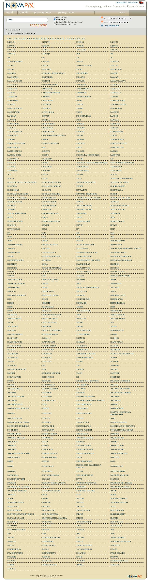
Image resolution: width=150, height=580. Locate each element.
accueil (9, 12)
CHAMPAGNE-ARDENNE (120, 256)
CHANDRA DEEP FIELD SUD (88, 260)
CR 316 (44, 494)
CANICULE (46, 108)
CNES (78, 365)
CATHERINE (12, 170)
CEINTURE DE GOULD (51, 182)
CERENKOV (115, 213)
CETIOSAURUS (13, 229)
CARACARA (115, 124)
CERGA (44, 217)
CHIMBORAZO (116, 299)
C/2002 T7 (45, 42)
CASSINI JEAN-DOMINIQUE (88, 155)
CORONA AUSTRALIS (85, 453)
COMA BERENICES (84, 404)
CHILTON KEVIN (83, 299)
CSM (112, 529)
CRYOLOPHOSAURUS (16, 529)
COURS (113, 491)
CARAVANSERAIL (14, 131)
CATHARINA (46, 166)
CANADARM (12, 100)
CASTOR (79, 159)
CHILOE (44, 299)
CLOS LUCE (46, 361)
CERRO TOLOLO (117, 221)
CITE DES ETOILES (49, 334)
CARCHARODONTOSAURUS (53, 135)
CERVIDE (45, 225)
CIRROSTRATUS (117, 330)
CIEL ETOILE (12, 326)
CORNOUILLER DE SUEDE (18, 453)
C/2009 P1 (80, 46)
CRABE (10, 498)
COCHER (114, 369)
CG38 (78, 237)
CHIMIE (10, 303)
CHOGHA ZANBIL (83, 311)
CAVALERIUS (115, 170)
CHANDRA (46, 260)
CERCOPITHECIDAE (50, 213)
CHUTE (10, 322)
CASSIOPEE (115, 155)
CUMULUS (11, 541)
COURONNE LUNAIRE (51, 491)
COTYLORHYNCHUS (50, 475)
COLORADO (46, 396)
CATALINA (11, 163)
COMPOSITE (46, 413)
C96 (77, 57)
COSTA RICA (46, 471)
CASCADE (80, 151)
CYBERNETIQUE (48, 553)
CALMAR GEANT (14, 81)
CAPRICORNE (13, 124)
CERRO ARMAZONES (50, 221)
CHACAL (79, 241)
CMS (43, 365)
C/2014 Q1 (11, 54)
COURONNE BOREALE (17, 491)
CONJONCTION (82, 422)
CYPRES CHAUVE (49, 565)
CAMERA (11, 92)
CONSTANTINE (47, 426)
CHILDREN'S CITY (118, 295)
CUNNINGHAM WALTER (120, 541)
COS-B (113, 461)
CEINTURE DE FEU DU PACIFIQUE (22, 182)
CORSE (10, 461)
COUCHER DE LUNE (84, 475)
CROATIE (114, 518)
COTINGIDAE (13, 475)
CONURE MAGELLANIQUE (121, 430)
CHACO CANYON (117, 241)
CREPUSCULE (13, 506)
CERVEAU (11, 225)
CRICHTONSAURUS (49, 514)
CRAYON (80, 502)
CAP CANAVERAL (83, 116)
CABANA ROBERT (15, 61)
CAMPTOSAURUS (83, 96)
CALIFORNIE (46, 77)
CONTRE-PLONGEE (84, 430)
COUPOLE (114, 479)
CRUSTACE (46, 526)
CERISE (79, 217)
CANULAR (11, 116)
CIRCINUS (11, 330)
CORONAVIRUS (13, 457)
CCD (9, 174)
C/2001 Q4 (11, 42)
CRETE (113, 506)
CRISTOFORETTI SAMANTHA (54, 518)
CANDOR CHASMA (118, 104)
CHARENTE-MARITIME (51, 268)
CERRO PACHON (83, 221)
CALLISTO (80, 77)
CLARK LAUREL (14, 346)
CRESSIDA (45, 506)
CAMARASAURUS (118, 81)
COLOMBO (80, 392)
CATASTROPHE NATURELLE (122, 163)
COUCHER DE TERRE (16, 479)
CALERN (114, 73)
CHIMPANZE (81, 303)
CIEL (112, 322)
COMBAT (114, 404)
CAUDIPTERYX (82, 170)
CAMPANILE (115, 92)
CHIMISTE (45, 303)
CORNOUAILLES (117, 449)
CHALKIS (45, 248)
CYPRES (10, 565)
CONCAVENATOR (14, 418)
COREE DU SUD (117, 445)
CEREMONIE (81, 213)
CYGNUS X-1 (46, 561)
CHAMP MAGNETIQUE (51, 256)
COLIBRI (11, 385)
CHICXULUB (81, 291)
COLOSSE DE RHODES (85, 396)
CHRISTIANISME (14, 318)
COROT (79, 457)
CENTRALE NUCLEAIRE (17, 194)
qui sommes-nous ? (121, 2)
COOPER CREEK (14, 434)
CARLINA (11, 139)
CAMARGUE (12, 85)
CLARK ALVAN (116, 342)
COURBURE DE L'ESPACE (121, 483)
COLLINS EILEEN (14, 389)
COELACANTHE (14, 377)
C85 (111, 54)
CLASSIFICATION (48, 346)
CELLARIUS (12, 186)
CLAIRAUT (80, 342)
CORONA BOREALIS (118, 453)
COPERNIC (114, 434)
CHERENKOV (116, 283)
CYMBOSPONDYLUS (119, 561)
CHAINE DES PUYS (49, 244)
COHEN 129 (115, 377)
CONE (112, 418)
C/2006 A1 (80, 42)
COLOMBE (11, 392)
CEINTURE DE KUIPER (85, 182)
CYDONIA (45, 557)
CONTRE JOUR (47, 430)
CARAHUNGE (47, 128)
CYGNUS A (11, 561)
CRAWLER (45, 502)
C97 (111, 57)
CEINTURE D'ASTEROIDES (121, 178)
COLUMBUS (115, 400)
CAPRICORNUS (48, 124)
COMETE (45, 408)
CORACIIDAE (13, 441)
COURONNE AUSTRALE (120, 487)
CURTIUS (45, 549)
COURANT (11, 483)
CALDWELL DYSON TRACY (53, 73)
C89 (8, 57)
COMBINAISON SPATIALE (18, 408)
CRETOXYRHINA (14, 510)
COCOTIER (114, 373)
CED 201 (113, 174)
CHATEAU (80, 276)
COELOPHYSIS (47, 377)
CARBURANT (13, 135)
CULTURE (80, 537)
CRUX (78, 526)
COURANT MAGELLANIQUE (53, 483)
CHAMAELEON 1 (48, 252)
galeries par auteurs (66, 12)
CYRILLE (80, 565)
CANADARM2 (47, 100)
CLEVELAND (12, 357)
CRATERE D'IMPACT (118, 498)
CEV (77, 229)
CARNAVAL (81, 139)
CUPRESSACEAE (48, 545)
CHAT (43, 276)
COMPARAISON (116, 408)
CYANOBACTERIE (15, 553)
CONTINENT (12, 430)
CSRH (43, 533)
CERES (10, 217)
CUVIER (113, 549)
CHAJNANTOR (116, 244)
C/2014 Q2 (45, 54)
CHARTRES (46, 272)
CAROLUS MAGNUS (50, 143)
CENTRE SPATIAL (49, 198)
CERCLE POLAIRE (118, 209)
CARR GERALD (13, 147)
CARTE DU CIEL (117, 147)
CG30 (9, 237)
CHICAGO (11, 291)
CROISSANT (46, 522)
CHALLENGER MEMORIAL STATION (125, 248)
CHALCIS (11, 248)
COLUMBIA (12, 400)
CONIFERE (46, 422)
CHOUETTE (12, 315)
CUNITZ (79, 541)
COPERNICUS (47, 438)
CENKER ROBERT (117, 186)
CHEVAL (45, 287)
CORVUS (45, 461)
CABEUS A (114, 61)
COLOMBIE (46, 392)
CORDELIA (12, 445)
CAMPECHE (12, 96)
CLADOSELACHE (14, 342)
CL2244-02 (114, 338)
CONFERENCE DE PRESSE (18, 422)
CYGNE (79, 557)
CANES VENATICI (14, 108)
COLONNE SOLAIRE (15, 396)
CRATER (45, 498)
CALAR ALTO (116, 69)
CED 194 (79, 174)
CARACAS (11, 128)
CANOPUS (114, 112)
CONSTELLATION (83, 426)
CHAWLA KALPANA (50, 279)
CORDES (45, 445)
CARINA (113, 135)
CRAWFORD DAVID (15, 502)
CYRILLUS (114, 565)
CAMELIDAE (46, 89)
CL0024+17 (45, 338)
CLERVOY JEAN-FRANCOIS (122, 353)
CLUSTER (114, 361)
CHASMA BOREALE (84, 272)
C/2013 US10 (81, 50)
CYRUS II (11, 568)
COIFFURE (45, 381)
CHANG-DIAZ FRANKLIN (121, 260)
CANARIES (46, 104)
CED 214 (10, 178)
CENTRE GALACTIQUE (17, 198)
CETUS (44, 229)
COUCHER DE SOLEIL (119, 475)
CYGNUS (114, 557)
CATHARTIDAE (82, 166)
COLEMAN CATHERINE (120, 381)
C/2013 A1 (45, 50)
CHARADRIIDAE (83, 264)
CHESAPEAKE (13, 287)
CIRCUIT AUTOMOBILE (51, 330)
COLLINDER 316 (48, 385)
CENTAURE (46, 190)
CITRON (113, 334)
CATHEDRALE (116, 166)
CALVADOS (81, 81)
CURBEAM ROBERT (84, 545)
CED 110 (44, 174)
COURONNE (81, 487)
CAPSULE (80, 124)
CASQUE (114, 151)
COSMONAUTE (116, 466)
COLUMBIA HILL (48, 400)
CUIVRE (10, 537)
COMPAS (11, 413)
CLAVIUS (11, 350)
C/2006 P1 (114, 42)
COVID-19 (11, 494)
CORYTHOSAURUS (84, 461)
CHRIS (78, 315)
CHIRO (10, 311)
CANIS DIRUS (116, 108)
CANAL (79, 100)
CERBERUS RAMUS (84, 209)
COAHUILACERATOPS (16, 369)
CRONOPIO (12, 526)
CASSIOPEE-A (13, 159)
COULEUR (45, 479)
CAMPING (45, 96)
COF (77, 377)
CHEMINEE (80, 279)
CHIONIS (79, 307)
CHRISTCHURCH (117, 315)
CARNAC (45, 139)
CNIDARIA (114, 365)
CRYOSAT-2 (81, 529)
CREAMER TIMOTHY (119, 502)
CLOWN (79, 361)
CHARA (44, 264)
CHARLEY (114, 268)
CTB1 (78, 533)
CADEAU (45, 65)
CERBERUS (46, 209)
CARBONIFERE (116, 131)
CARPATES (80, 143)
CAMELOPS (115, 89)
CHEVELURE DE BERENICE (88, 287)
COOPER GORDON (49, 434)
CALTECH (45, 81)
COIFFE (10, 381)
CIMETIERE (46, 326)
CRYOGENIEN (116, 526)
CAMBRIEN (115, 85)
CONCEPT (45, 418)
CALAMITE (46, 69)
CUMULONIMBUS (117, 537)
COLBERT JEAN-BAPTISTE (87, 381)
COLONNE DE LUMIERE (120, 392)
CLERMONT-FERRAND (85, 353)
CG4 (112, 237)
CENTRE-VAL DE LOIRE (120, 198)
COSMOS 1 (11, 471)
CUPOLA (11, 545)
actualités (23, 12)
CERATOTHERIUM (84, 205)
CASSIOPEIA (46, 159)
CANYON (45, 116)
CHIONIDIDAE (47, 307)
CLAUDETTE (81, 346)
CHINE (10, 307)
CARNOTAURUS (117, 139)
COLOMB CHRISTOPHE (120, 389)
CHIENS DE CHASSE (50, 295)
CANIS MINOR (47, 112)
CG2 (77, 233)
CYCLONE (11, 557)
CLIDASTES (46, 357)
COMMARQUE (82, 408)
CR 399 (113, 494)
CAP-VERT (11, 120)
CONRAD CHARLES (118, 422)
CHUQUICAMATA (117, 318)
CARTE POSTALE (14, 151)
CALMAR (114, 77)
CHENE (113, 279)
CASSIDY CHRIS (14, 155)
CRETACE (80, 506)
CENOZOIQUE (13, 190)
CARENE (79, 135)
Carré (43, 147)
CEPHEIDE (114, 202)
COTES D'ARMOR (117, 471)
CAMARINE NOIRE (49, 85)
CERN (112, 217)
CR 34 (78, 494)
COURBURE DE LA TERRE (18, 487)
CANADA (114, 96)
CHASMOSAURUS (117, 272)
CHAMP (10, 256)
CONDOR (80, 418)
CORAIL (44, 441)
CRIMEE (79, 514)
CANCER (79, 104)
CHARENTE (12, 268)
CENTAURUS (81, 190)
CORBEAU (80, 441)
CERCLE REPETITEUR (16, 213)
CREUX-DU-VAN (83, 510)
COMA (44, 404)
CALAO (79, 69)
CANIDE (79, 108)
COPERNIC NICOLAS (16, 438)
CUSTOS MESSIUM (84, 549)
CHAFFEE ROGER (14, 244)
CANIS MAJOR (13, 112)
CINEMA (79, 326)
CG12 (43, 233)
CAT (112, 159)
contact (121, 12)
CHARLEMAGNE (83, 268)
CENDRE (79, 186)
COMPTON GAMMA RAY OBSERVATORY (120, 413)
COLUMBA (114, 396)
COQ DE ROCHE (117, 438)
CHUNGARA (81, 318)
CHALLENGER (82, 248)
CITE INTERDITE (83, 334)
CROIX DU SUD (116, 522)
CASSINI (45, 155)
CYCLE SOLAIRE (117, 553)
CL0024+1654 (12, 338)
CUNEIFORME (47, 541)
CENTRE (113, 194)
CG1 (9, 233)
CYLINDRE (80, 561)
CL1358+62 (80, 338)
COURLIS (45, 487)
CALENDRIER (82, 73)
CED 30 (44, 178)
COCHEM (80, 369)
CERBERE (11, 209)
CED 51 (79, 178)
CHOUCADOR (116, 311)
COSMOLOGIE (47, 466)
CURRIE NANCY (14, 549)
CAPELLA (45, 120)
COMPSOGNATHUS (84, 413)
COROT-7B (114, 457)
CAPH (78, 120)
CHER (78, 283)
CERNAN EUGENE (15, 221)
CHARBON (114, 264)
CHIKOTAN (80, 295)
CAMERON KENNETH (50, 92)
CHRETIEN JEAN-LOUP (51, 315)
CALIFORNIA (12, 77)
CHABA (44, 241)
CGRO (9, 241)
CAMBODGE (81, 85)
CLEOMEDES (12, 353)
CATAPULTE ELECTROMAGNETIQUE (92, 163)
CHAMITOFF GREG (118, 252)
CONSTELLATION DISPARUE (122, 426)
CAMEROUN (81, 92)
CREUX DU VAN (48, 510)
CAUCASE (45, 170)
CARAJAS (114, 128)
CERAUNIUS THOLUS (119, 205)
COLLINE (114, 385)
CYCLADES (81, 553)
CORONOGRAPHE (49, 457)
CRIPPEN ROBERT (117, 514)
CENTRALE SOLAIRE (50, 194)
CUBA (112, 533)
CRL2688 (79, 518)
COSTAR (79, 471)
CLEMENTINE (82, 350)
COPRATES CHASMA (85, 438)
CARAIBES (80, 128)
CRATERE (80, 498)
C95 (43, 57)
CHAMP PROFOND (84, 256)
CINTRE (113, 326)
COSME (10, 466)
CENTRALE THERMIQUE (86, 194)
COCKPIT (11, 373)
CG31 (43, 237)
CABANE (45, 61)
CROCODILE (12, 522)
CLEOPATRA (46, 353)
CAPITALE (114, 120)
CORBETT (114, 441)
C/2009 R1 (114, 46)
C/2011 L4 (11, 50)
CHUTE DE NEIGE (49, 322)
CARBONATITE (47, 131)
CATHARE (11, 166)
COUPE (79, 479)
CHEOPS (45, 283)
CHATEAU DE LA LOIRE (120, 276)
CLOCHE (11, 361)
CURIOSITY (115, 545)
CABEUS (79, 61)
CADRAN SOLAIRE (84, 65)
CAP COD (114, 116)
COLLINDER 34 (82, 385)
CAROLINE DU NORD (16, 143)
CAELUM (114, 65)
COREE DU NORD (83, 445)
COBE (43, 369)
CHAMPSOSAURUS (15, 260)
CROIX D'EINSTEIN (84, 522)
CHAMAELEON (13, 252)
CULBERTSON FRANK (50, 537)
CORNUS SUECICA (49, 453)
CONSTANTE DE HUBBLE (18, 426)
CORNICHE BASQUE (84, 449)
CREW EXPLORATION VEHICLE (20, 514)
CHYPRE (79, 322)
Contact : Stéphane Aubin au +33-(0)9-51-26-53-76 (46, 575)
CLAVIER (114, 346)
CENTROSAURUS (48, 202)
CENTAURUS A (116, 190)
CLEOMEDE (115, 350)
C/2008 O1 (45, 46)
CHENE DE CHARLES (16, 283)
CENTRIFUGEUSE (14, 202)
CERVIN (79, 225)
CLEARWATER (47, 350)
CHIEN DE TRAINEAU (16, 295)
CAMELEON (12, 89)
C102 (78, 54)
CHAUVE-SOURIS (14, 279)
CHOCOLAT (46, 311)
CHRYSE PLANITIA (49, 318)
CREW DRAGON (117, 510)
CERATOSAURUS (48, 205)
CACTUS (10, 65)
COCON (79, 373)
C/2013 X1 (114, 50)
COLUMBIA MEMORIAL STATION (90, 400)
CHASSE (10, 276)
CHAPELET (12, 264)
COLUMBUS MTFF (15, 404)
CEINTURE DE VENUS (119, 182)
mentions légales (133, 2)
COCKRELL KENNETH (51, 373)
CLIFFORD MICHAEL (85, 357)
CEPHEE (79, 202)
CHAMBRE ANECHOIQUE (87, 252)
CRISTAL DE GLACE (15, 518)
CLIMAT (113, 357)
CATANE (45, 163)
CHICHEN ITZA (48, 291)
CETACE (113, 225)
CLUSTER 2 (12, 365)
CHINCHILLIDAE (117, 303)
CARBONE (80, 131)
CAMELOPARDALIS (84, 89)
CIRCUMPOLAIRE (83, 330)
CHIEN (113, 291)
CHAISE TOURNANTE (85, 244)
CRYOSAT (45, 529)
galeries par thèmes (43, 12)
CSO (9, 533)
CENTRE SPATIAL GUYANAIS (88, 198)
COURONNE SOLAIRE (85, 491)
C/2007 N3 (11, 46)
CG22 (112, 233)
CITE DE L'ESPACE (15, 334)
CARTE (79, 147)
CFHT (112, 229)
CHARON (11, 272)
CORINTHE (12, 449)
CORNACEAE (47, 449)
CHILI (9, 299)
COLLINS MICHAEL (49, 389)
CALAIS (10, 69)
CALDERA (11, 73)
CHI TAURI (114, 287)
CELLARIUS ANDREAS (51, 186)
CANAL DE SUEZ (117, 100)
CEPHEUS (11, 205)
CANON (79, 112)
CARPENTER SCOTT (118, 143)
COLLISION (81, 389)
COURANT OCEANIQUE (86, 483)
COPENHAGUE (82, 434)
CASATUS (45, 151)
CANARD (11, 104)
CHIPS (112, 307)
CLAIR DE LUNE (48, 342)
